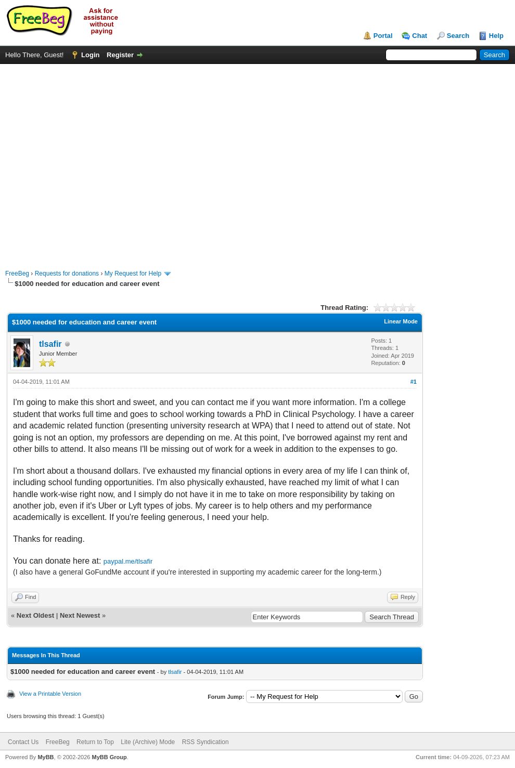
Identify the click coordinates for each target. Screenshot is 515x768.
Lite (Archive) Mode (148, 742)
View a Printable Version (50, 694)
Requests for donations (67, 273)
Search (458, 36)
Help (496, 36)
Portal (383, 36)
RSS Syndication (205, 742)
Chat (419, 36)
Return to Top (95, 742)
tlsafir (50, 344)
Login (90, 55)
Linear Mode (401, 321)
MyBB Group (109, 757)
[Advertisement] (97, 161)
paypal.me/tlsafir (128, 561)
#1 (413, 382)
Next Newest (80, 615)
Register (120, 55)
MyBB (45, 757)
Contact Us (23, 742)
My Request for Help (133, 273)
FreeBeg (17, 273)
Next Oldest (35, 615)
